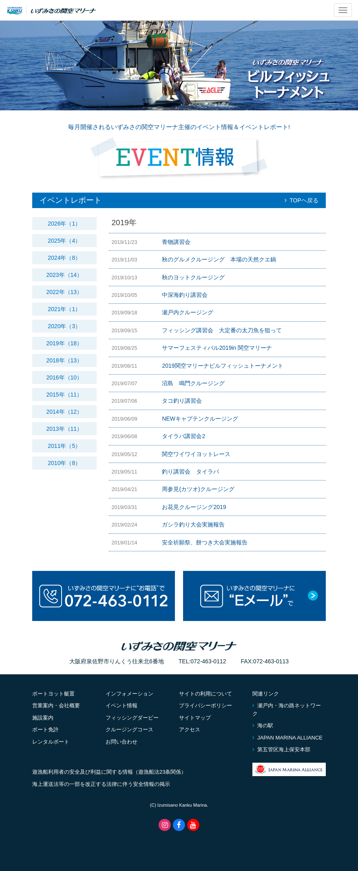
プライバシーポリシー (205, 705)
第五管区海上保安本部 (281, 749)
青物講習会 (176, 242)
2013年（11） (64, 429)
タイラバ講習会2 (183, 436)
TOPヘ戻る (301, 200)
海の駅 (262, 725)
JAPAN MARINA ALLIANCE (287, 738)
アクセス (189, 729)
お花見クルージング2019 (194, 507)
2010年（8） (64, 463)
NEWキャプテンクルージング (200, 418)
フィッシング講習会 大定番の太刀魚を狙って (222, 330)
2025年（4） (64, 240)
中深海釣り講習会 (187, 295)
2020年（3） (64, 326)
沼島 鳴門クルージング (193, 383)
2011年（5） (64, 446)
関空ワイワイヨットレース (196, 454)
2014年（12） (64, 411)
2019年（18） (64, 343)
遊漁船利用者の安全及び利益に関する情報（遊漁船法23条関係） (109, 772)
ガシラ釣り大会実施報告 (193, 524)
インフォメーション (129, 694)
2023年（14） (64, 275)
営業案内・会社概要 (56, 705)
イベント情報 (121, 705)
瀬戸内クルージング (187, 312)
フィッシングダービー (132, 718)
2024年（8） (64, 257)
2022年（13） (64, 292)
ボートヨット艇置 (53, 694)
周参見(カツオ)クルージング (198, 489)
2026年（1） (64, 223)
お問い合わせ (121, 742)
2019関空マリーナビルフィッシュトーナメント (222, 365)
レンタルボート (50, 742)
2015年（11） (64, 394)
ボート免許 (45, 729)
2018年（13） (64, 360)
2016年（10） (64, 377)
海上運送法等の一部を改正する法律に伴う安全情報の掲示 (101, 784)
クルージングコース (129, 729)
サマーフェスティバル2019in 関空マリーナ (217, 347)
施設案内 (42, 718)
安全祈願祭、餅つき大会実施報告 (205, 542)
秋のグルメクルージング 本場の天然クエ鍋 (219, 259)
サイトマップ (195, 718)
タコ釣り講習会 (182, 400)
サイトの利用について (205, 694)
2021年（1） (64, 309)
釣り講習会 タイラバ (190, 471)
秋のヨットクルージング (193, 277)
